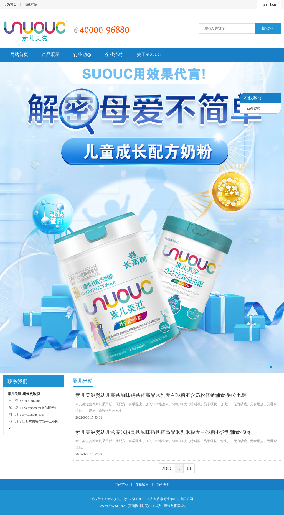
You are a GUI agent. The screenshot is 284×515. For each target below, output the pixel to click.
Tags (273, 4)
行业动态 (82, 54)
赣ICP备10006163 (136, 499)
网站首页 (19, 54)
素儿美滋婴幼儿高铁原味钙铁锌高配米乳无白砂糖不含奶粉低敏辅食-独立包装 (161, 395)
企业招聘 (114, 54)
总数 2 (166, 468)
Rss (264, 4)
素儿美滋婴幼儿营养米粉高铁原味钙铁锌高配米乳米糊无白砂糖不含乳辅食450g (162, 432)
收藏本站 (30, 4)
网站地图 (162, 484)
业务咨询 (253, 108)
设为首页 (10, 4)
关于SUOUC (149, 54)
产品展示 (51, 54)
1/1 (189, 468)
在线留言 (142, 484)
